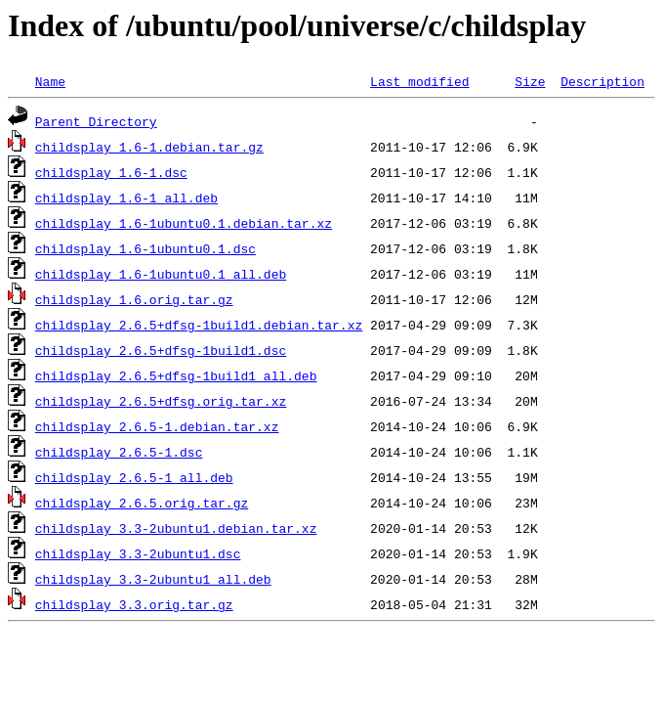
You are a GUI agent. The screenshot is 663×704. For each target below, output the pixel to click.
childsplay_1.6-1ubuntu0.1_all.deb (160, 274)
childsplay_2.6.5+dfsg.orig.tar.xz (160, 401)
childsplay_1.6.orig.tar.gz (134, 299)
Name (50, 81)
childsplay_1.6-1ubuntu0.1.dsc (145, 248)
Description (602, 81)
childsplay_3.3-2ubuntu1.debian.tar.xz (176, 528)
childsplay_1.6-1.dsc (111, 172)
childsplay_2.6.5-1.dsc (119, 452)
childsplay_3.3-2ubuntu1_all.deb (153, 579)
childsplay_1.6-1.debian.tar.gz (149, 146)
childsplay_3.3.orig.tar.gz (134, 604)
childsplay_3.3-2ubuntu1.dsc (138, 553)
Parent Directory (96, 121)
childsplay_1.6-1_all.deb (126, 197)
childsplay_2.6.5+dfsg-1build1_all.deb (176, 375)
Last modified (419, 81)
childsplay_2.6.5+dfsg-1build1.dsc (160, 350)
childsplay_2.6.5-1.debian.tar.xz (157, 426)
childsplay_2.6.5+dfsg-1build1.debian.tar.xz (198, 324)
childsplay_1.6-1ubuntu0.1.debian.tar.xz (183, 223)
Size (530, 81)
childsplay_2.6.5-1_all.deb (134, 477)
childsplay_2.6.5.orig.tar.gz (141, 502)
